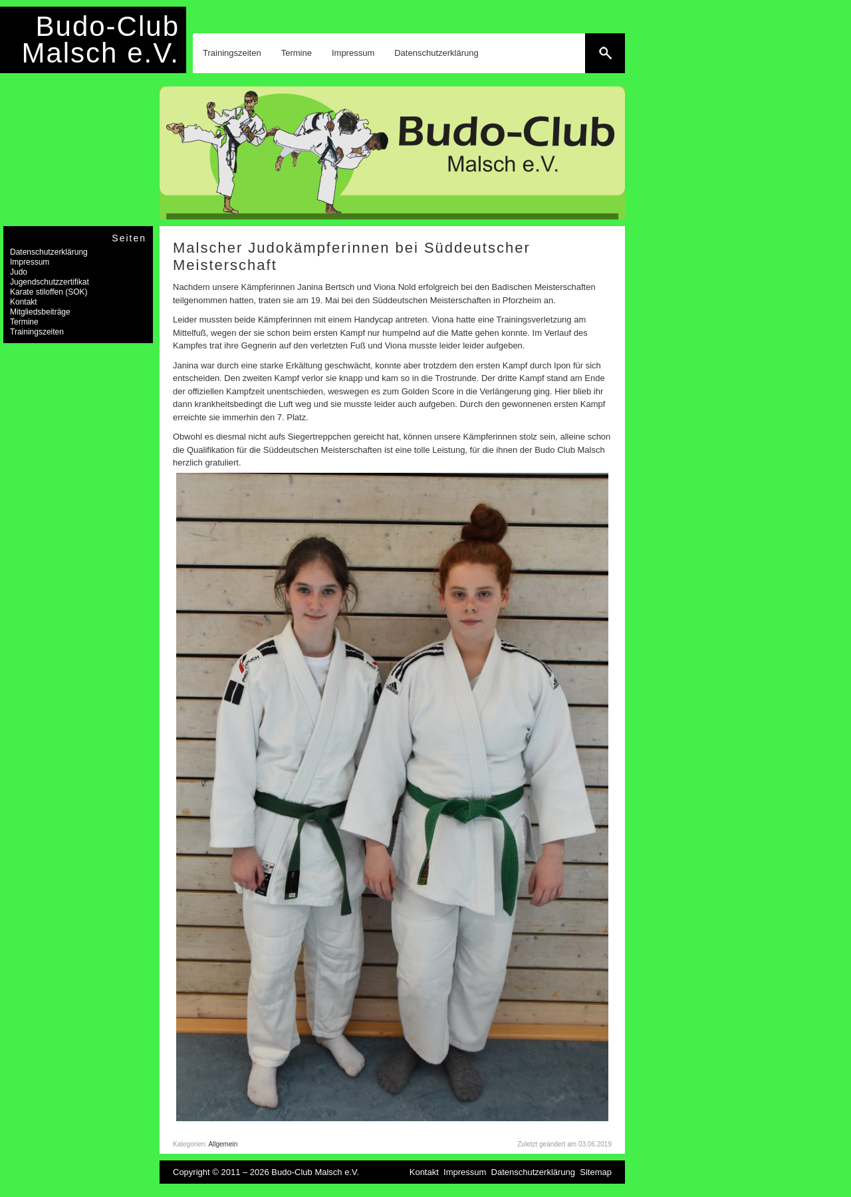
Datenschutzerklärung (436, 53)
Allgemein (222, 1144)
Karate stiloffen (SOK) (49, 292)
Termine (296, 53)
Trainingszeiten (232, 53)
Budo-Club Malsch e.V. (100, 39)
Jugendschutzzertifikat (49, 282)
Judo (18, 272)
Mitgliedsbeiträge (40, 312)
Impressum (353, 53)
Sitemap (596, 1172)
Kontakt (23, 302)
